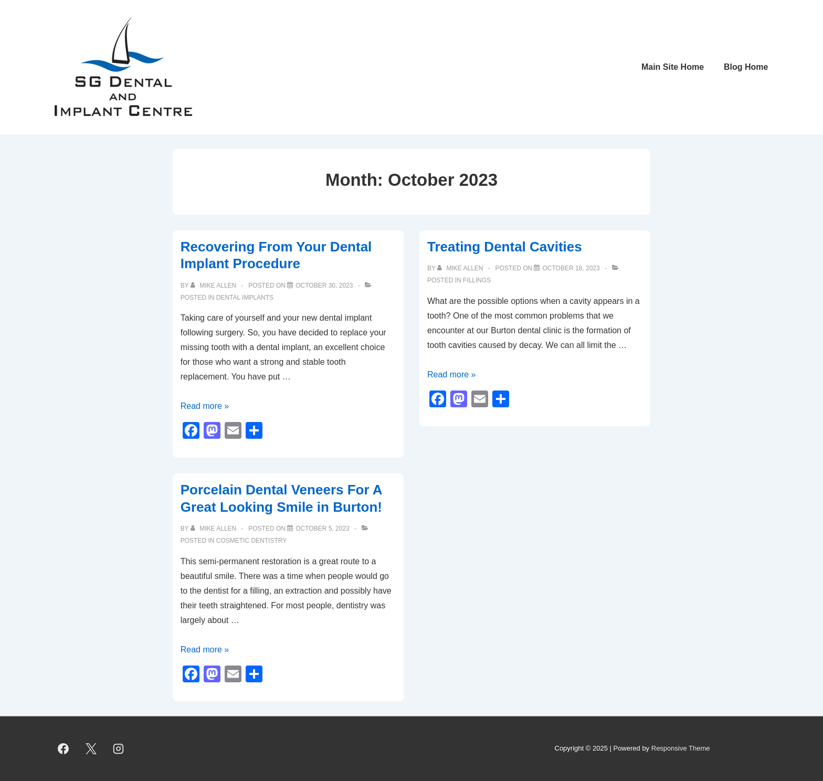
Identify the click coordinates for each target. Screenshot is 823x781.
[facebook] (63, 749)
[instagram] (119, 749)
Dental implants (244, 297)
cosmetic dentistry (251, 540)
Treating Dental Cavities (504, 247)
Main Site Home (672, 66)
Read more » (205, 406)
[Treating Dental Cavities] (570, 268)
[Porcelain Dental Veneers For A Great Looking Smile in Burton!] (323, 528)
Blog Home (746, 66)
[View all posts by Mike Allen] (214, 285)
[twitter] (91, 749)
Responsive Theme (680, 748)
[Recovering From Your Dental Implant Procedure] (324, 285)
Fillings (477, 280)
